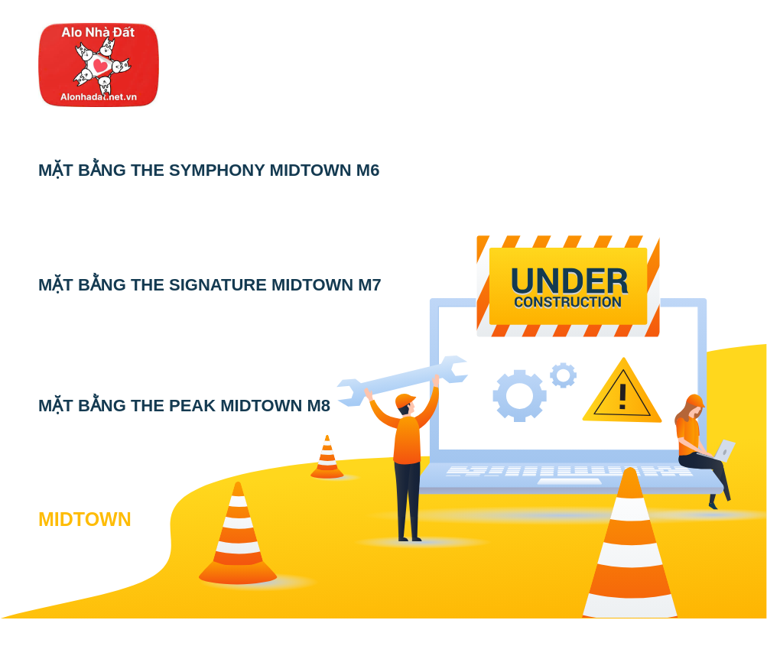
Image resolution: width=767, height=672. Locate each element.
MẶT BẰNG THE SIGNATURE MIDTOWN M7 (210, 284)
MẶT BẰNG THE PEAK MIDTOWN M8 (184, 405)
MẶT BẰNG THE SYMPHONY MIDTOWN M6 (208, 170)
